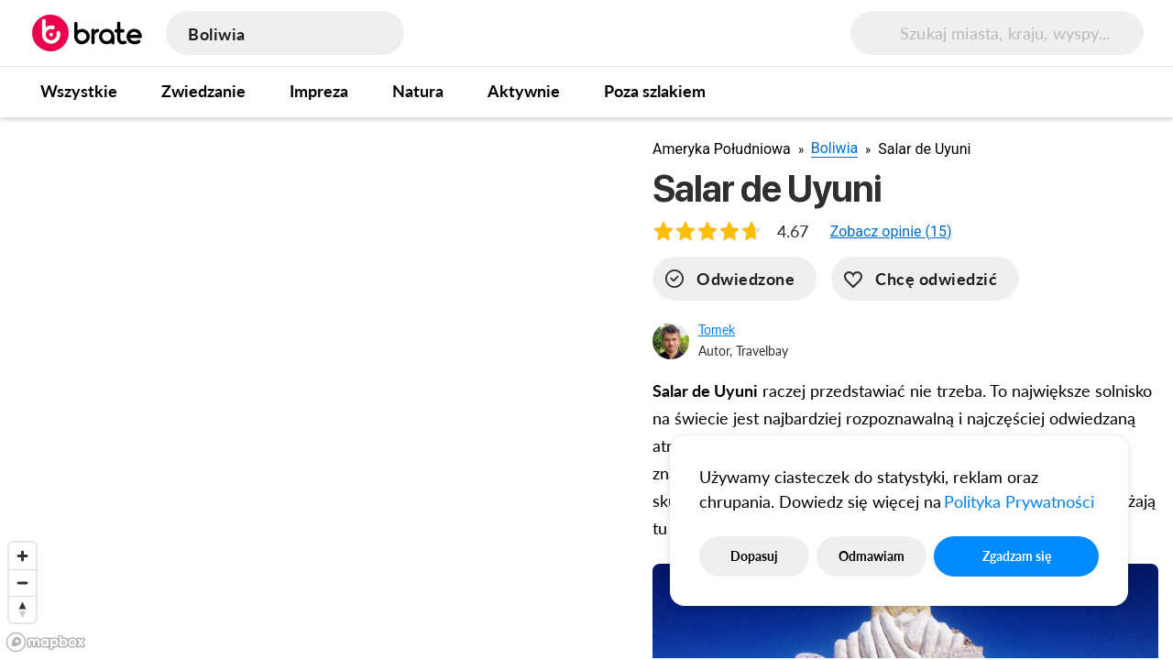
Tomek (716, 329)
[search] (942, 33)
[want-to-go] (925, 279)
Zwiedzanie (203, 91)
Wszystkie (78, 91)
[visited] (734, 279)
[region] (311, 387)
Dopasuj (754, 556)
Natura (418, 91)
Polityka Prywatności (1019, 501)
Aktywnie (524, 91)
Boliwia (835, 148)
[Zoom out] (22, 582)
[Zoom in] (22, 556)
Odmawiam (871, 556)
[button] (891, 231)
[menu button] (1116, 33)
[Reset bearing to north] (22, 609)
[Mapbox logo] (45, 642)
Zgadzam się (1016, 556)
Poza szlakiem (655, 91)
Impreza (319, 91)
